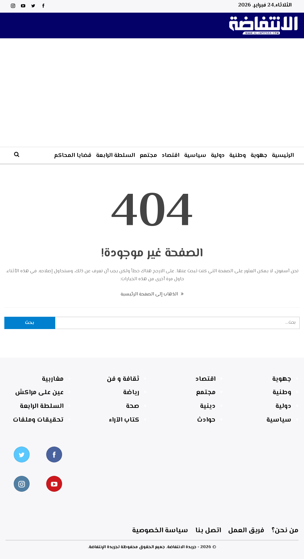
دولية (218, 155)
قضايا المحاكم (72, 155)
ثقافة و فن (123, 379)
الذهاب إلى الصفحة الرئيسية (152, 294)
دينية (208, 406)
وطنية (237, 155)
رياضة (131, 393)
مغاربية (53, 379)
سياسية (195, 155)
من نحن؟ (255, 530)
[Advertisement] (152, 92)
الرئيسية (283, 155)
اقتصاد (170, 155)
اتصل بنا (118, 530)
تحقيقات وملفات (38, 420)
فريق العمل (187, 530)
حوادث (206, 420)
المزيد (42, 155)
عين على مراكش (39, 393)
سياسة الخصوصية (41, 530)
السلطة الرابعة (115, 155)
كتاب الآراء (124, 420)
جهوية (259, 155)
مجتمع (148, 155)
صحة (132, 406)
